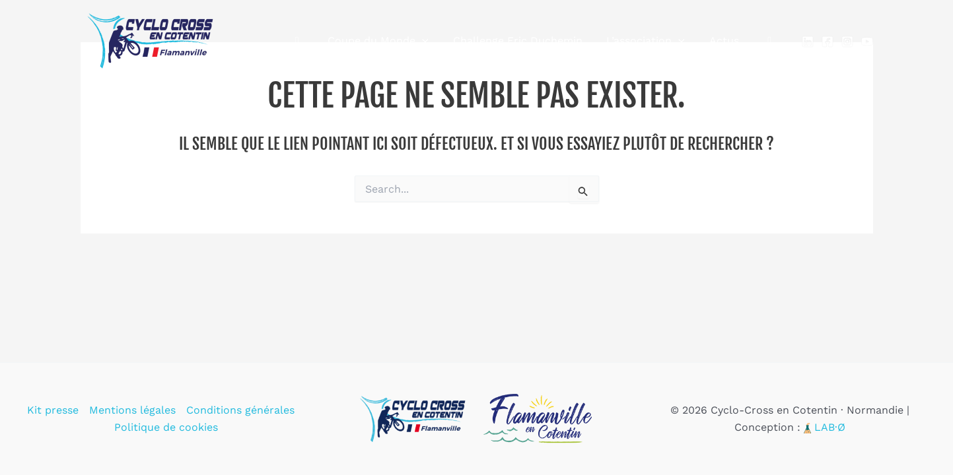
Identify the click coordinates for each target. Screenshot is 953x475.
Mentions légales (132, 410)
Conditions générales (240, 410)
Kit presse (53, 410)
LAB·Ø (829, 427)
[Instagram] (847, 42)
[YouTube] (867, 42)
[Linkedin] (808, 42)
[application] (435, 41)
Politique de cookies (166, 427)
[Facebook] (827, 42)
